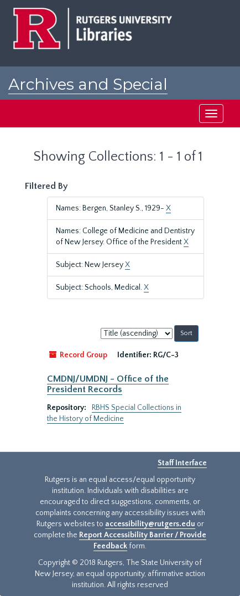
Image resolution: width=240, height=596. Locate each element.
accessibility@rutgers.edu (150, 524)
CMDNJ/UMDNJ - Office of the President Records (108, 384)
